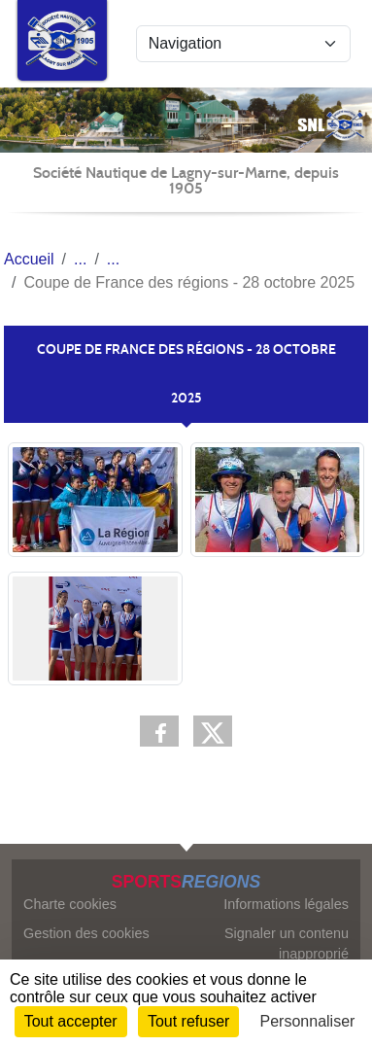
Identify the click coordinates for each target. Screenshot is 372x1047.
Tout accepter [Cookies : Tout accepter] (71, 1021)
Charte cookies (70, 904)
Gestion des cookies (86, 933)
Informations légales (286, 904)
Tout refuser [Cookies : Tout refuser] (188, 1021)
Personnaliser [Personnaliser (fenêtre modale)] (307, 1021)
